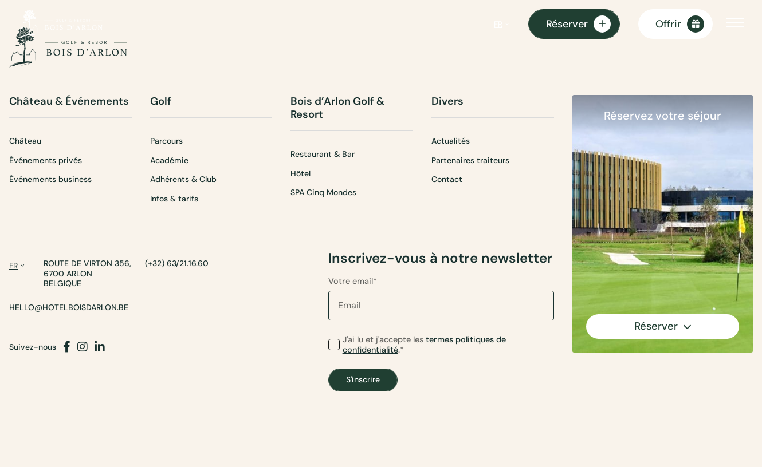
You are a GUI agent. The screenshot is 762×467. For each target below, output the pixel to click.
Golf (160, 101)
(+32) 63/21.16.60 (177, 263)
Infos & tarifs (174, 198)
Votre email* (441, 298)
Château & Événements (69, 101)
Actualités (450, 141)
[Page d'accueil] (60, 24)
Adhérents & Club (183, 179)
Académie (169, 160)
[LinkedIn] (100, 347)
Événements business (50, 179)
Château (25, 141)
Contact (446, 179)
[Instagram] (82, 347)
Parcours (166, 141)
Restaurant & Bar (322, 154)
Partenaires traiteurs (470, 160)
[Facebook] (66, 347)
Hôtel (300, 173)
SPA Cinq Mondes (323, 192)
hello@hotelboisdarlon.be (68, 307)
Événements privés (45, 160)
